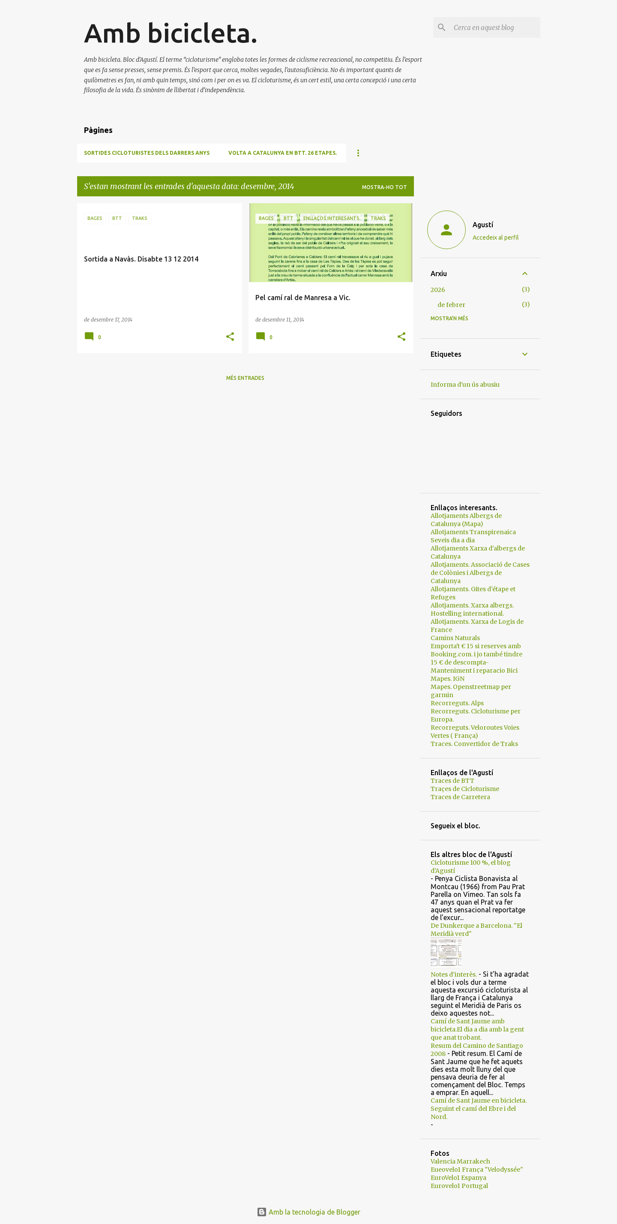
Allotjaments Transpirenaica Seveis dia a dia (473, 536)
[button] (230, 337)
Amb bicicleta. (171, 33)
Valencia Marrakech (460, 1161)
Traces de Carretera (460, 797)
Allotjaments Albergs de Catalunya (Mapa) (466, 520)
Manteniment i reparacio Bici (474, 670)
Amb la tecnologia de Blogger (308, 1212)
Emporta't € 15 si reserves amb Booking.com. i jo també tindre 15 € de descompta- (476, 654)
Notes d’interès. (454, 974)
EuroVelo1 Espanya (458, 1178)
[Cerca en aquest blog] (495, 27)
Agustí (483, 225)
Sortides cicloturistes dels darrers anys (147, 153)
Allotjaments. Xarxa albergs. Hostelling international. (472, 609)
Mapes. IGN (447, 679)
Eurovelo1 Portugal (459, 1186)
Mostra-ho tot (384, 187)
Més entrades (245, 378)
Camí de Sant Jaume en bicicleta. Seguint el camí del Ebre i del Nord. (479, 1109)
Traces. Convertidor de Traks (474, 744)
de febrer (451, 305)
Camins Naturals (455, 638)
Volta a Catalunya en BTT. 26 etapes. (282, 153)
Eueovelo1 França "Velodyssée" (477, 1169)
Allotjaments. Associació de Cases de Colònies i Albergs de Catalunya (480, 573)
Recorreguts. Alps (457, 703)
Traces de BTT (452, 781)
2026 (438, 290)
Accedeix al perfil (496, 237)
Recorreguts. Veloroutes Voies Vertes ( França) (475, 732)
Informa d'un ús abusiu (465, 384)
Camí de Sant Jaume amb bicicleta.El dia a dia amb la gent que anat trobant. (477, 1029)
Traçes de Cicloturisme (465, 789)
